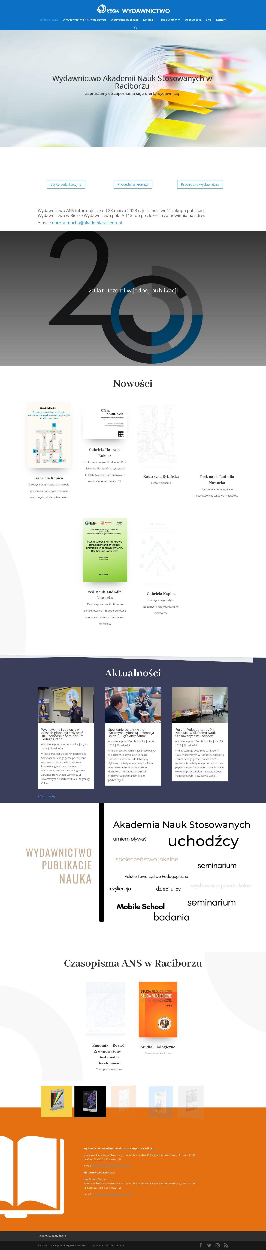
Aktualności (56, 748)
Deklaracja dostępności (52, 1236)
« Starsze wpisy (46, 796)
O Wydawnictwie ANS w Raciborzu (84, 19)
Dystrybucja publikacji (124, 19)
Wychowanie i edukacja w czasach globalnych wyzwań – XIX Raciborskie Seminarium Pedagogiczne (63, 734)
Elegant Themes (74, 1245)
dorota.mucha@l (112, 1194)
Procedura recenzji (133, 184)
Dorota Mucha (69, 744)
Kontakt (221, 19)
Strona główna (49, 19)
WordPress (117, 1245)
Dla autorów (169, 19)
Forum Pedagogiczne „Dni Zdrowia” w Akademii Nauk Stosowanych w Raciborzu (195, 732)
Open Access (193, 19)
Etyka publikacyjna (66, 184)
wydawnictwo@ (112, 1165)
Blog (208, 19)
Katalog (148, 19)
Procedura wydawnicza (200, 184)
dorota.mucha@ (87, 223)
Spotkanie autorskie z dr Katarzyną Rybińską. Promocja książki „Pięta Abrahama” (131, 732)
